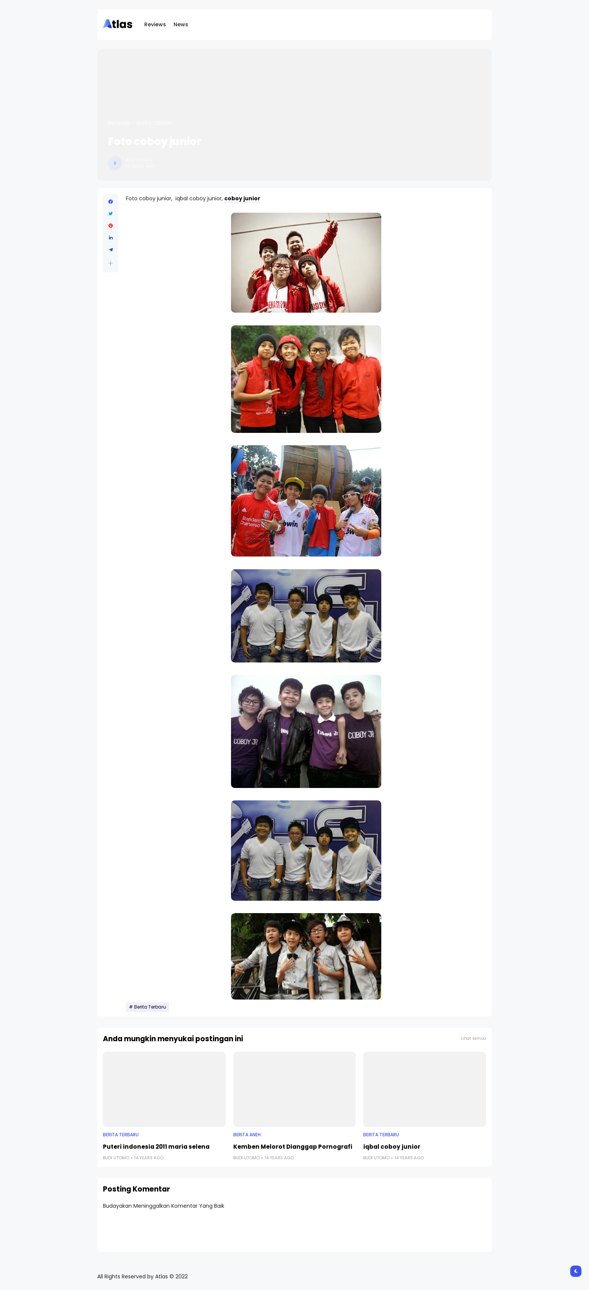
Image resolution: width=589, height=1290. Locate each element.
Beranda (119, 123)
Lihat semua (473, 1038)
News (181, 24)
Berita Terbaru (154, 123)
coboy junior (242, 198)
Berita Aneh (247, 1135)
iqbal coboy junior (391, 1147)
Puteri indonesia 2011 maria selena (156, 1147)
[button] (111, 263)
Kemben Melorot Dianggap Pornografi (292, 1147)
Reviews (155, 24)
